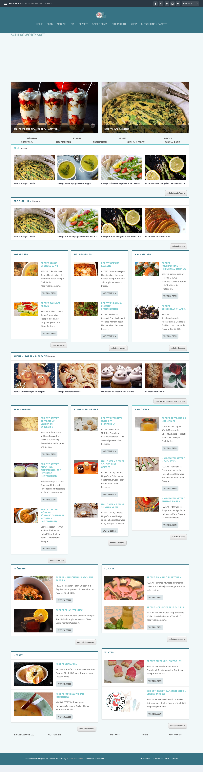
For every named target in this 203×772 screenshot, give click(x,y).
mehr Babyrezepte (57, 568)
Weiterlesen (49, 300)
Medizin (61, 26)
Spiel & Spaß (99, 26)
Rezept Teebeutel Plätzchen (164, 668)
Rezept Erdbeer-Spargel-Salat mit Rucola (121, 191)
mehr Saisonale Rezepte (176, 200)
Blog (50, 26)
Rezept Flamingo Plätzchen (164, 584)
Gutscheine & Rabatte (154, 26)
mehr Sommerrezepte (177, 647)
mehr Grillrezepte (178, 253)
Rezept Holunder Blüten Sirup (166, 614)
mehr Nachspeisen (178, 355)
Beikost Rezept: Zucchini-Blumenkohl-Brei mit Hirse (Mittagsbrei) (51, 477)
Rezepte (83, 26)
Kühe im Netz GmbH (75, 766)
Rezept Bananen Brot (155, 399)
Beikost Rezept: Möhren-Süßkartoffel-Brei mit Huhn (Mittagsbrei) (52, 523)
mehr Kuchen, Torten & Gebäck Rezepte (170, 409)
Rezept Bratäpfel (66, 671)
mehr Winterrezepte (177, 733)
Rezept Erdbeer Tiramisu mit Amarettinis (36, 136)
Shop (134, 26)
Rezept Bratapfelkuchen (69, 399)
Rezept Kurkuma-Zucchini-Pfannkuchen (111, 313)
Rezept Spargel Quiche (116, 136)
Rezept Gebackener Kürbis (157, 244)
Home (39, 26)
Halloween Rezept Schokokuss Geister (112, 471)
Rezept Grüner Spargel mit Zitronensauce (165, 191)
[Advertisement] (100, 68)
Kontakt (174, 766)
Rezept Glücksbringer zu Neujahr (29, 399)
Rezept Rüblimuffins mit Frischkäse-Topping (174, 273)
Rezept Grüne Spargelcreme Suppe (74, 191)
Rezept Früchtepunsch (70, 617)
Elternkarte (119, 26)
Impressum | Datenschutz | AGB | (155, 766)
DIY (72, 26)
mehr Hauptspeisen (118, 355)
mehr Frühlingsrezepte (85, 650)
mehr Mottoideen (178, 544)
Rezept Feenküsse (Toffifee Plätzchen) (112, 428)
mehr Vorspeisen (59, 353)
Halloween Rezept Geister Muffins (117, 399)
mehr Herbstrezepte (86, 736)
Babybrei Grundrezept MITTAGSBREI (36, 3)
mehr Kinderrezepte (117, 550)
